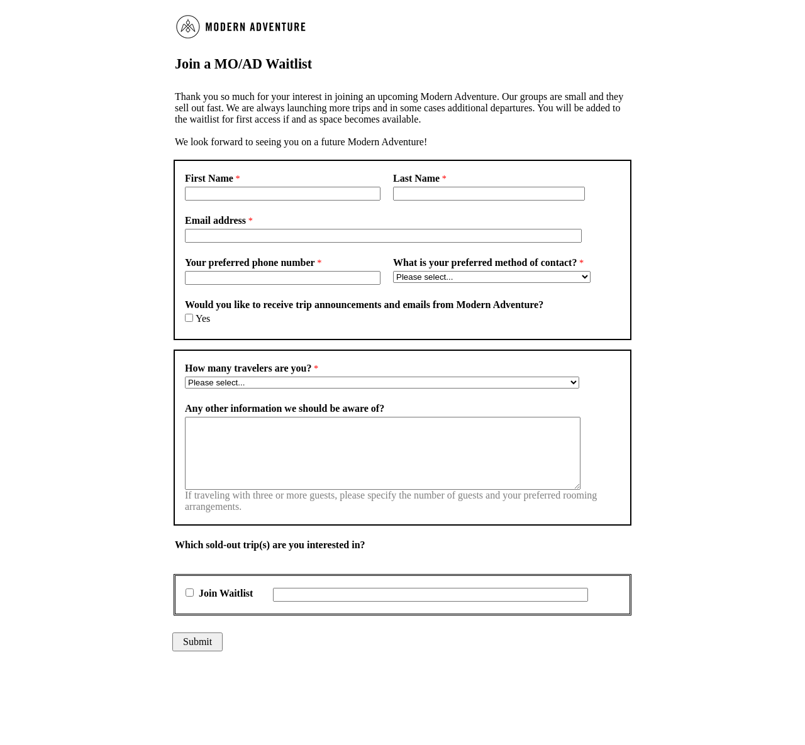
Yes (203, 318)
